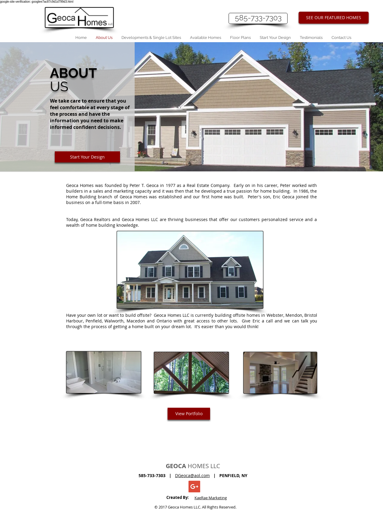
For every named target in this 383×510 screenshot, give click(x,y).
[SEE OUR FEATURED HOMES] (334, 18)
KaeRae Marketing (210, 497)
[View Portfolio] (189, 414)
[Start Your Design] (87, 156)
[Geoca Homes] (194, 486)
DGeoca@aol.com (192, 475)
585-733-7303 (258, 17)
